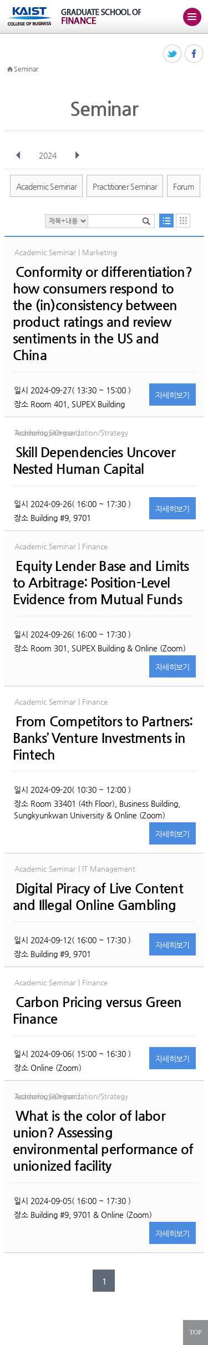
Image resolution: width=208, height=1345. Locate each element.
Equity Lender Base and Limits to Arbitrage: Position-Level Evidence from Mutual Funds (101, 582)
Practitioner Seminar (125, 186)
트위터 (172, 54)
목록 (166, 220)
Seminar (26, 69)
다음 (77, 155)
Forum (183, 186)
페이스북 (194, 54)
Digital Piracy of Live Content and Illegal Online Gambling (98, 897)
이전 (18, 155)
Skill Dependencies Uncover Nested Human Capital (94, 460)
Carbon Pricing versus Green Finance (97, 1010)
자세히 (172, 395)
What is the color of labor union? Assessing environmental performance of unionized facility (103, 1141)
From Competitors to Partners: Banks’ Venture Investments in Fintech (103, 738)
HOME (10, 69)
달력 (183, 220)
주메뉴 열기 (192, 17)
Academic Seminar (46, 186)
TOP (195, 1332)
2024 (49, 155)
